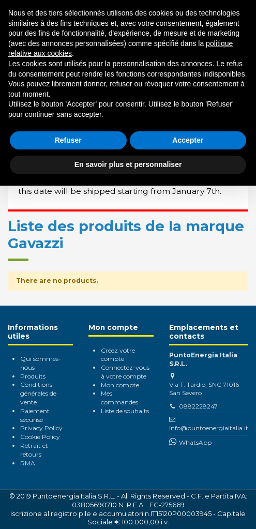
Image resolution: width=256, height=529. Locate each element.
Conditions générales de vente (38, 393)
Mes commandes (119, 397)
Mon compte (120, 385)
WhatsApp (195, 442)
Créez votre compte (118, 354)
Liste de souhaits (125, 411)
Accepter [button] (187, 140)
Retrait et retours (34, 450)
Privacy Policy (41, 428)
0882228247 (198, 406)
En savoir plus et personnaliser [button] (128, 164)
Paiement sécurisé (35, 415)
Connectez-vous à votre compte (125, 372)
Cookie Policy (40, 437)
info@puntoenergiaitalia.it (208, 428)
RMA (27, 463)
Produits (33, 376)
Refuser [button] (68, 140)
